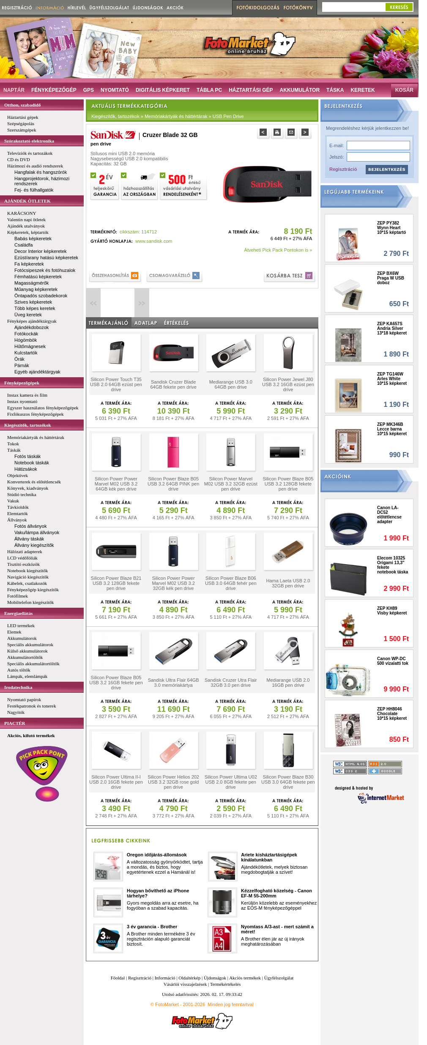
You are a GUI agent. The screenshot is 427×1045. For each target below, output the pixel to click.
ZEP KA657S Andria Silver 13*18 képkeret (392, 328)
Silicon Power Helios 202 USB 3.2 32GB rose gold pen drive (173, 782)
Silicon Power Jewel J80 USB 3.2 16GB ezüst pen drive (288, 384)
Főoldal (118, 977)
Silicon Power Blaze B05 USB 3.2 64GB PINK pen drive (173, 483)
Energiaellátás (18, 613)
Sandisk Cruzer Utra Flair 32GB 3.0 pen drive (231, 682)
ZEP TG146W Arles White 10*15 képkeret (392, 379)
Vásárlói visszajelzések (185, 984)
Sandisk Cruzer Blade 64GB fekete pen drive (173, 384)
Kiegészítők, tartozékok (27, 425)
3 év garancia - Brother (152, 926)
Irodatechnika (18, 687)
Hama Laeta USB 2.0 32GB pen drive (288, 583)
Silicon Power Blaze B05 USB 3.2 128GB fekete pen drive (288, 483)
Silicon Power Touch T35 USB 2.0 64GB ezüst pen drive (116, 384)
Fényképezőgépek (21, 382)
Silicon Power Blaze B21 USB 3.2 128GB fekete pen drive (116, 583)
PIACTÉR (14, 723)
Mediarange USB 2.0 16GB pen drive (287, 682)
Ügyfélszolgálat (279, 977)
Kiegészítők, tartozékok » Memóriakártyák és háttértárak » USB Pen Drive (167, 116)
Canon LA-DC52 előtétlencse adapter (389, 514)
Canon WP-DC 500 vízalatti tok (392, 661)
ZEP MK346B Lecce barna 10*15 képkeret (392, 429)
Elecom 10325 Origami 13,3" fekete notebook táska (392, 565)
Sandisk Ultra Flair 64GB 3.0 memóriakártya (173, 682)
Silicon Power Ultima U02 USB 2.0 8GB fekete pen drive (231, 782)
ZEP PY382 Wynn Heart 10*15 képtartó (391, 228)
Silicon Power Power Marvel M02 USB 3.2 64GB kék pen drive (116, 483)
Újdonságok (215, 977)
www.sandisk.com (153, 241)
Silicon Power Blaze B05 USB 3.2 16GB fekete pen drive (116, 682)
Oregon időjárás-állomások (157, 854)
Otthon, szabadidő (22, 104)
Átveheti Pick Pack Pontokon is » (278, 249)
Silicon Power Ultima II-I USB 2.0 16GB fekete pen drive (116, 782)
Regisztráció (343, 169)
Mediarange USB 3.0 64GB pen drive (230, 384)
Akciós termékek (245, 977)
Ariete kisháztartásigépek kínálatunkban (269, 857)
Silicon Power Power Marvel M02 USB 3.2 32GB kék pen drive (173, 583)
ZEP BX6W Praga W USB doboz (390, 278)
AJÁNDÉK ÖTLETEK (27, 200)
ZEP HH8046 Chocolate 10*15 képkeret (392, 714)
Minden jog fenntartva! (231, 1004)
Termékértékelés (225, 984)
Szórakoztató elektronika (29, 140)
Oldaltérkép (189, 977)
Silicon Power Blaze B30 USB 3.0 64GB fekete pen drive (288, 782)
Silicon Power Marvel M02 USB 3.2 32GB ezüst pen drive (230, 483)
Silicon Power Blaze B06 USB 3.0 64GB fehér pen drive (231, 583)
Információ (165, 977)
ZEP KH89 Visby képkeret (392, 610)
